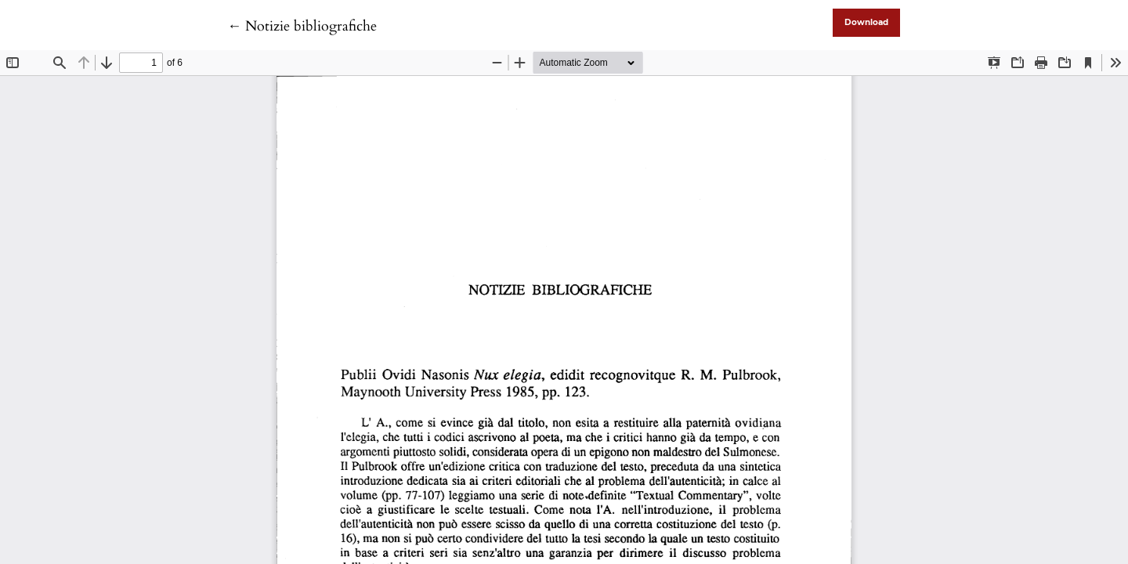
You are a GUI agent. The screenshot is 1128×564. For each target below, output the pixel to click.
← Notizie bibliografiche (302, 26)
